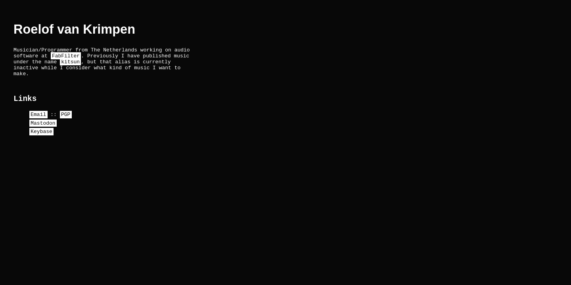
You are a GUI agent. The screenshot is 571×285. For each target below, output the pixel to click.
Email (38, 123)
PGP (65, 123)
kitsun (70, 64)
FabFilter (66, 57)
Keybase (41, 142)
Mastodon (43, 133)
